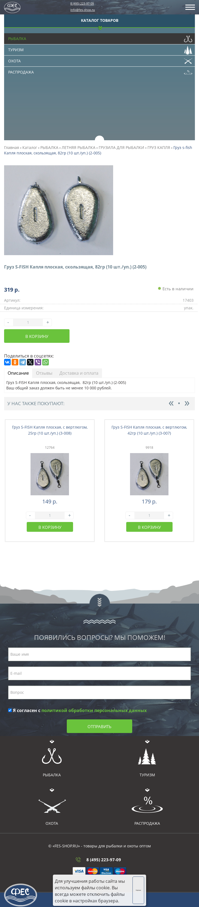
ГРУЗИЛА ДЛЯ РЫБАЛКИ (121, 147)
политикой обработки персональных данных (94, 710)
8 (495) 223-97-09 (82, 3)
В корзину (36, 336)
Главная (11, 147)
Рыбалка (100, 37)
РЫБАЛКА (49, 147)
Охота (100, 59)
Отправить (99, 726)
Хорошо (138, 890)
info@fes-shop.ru (82, 10)
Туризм (100, 48)
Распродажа (100, 71)
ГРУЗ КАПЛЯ (158, 147)
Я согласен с (77, 710)
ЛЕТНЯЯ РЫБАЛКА (78, 147)
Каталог (29, 147)
